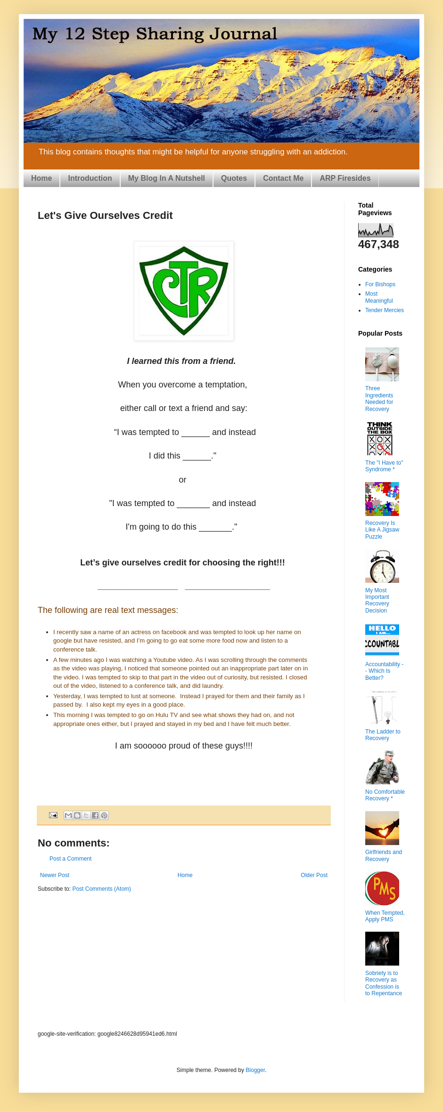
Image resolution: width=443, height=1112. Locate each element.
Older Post (314, 875)
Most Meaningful (379, 297)
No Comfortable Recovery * (385, 795)
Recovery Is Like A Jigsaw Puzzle (382, 530)
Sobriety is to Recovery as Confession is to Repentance (383, 983)
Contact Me (283, 178)
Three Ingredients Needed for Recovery (379, 398)
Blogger (255, 1070)
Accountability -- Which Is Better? (384, 671)
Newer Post (54, 875)
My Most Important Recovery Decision (377, 600)
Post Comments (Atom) (101, 889)
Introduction (90, 178)
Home (41, 178)
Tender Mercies (384, 310)
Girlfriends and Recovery (383, 855)
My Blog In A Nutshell (166, 178)
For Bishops (380, 284)
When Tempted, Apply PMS (385, 916)
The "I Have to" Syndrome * (384, 466)
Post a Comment (70, 858)
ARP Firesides (345, 178)
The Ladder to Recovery (383, 734)
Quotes (234, 178)
